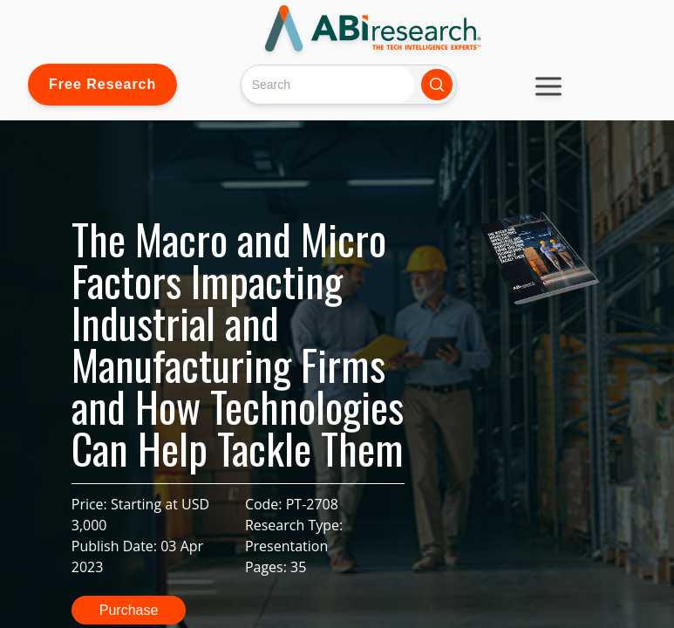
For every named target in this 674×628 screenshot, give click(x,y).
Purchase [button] (129, 610)
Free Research (102, 84)
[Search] (327, 84)
